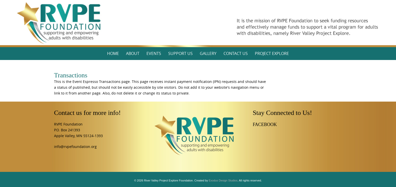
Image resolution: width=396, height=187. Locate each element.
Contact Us (236, 53)
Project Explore (272, 53)
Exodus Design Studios (223, 180)
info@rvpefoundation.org (75, 146)
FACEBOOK (265, 124)
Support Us (180, 53)
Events (153, 53)
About (132, 53)
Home (113, 53)
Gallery (208, 53)
